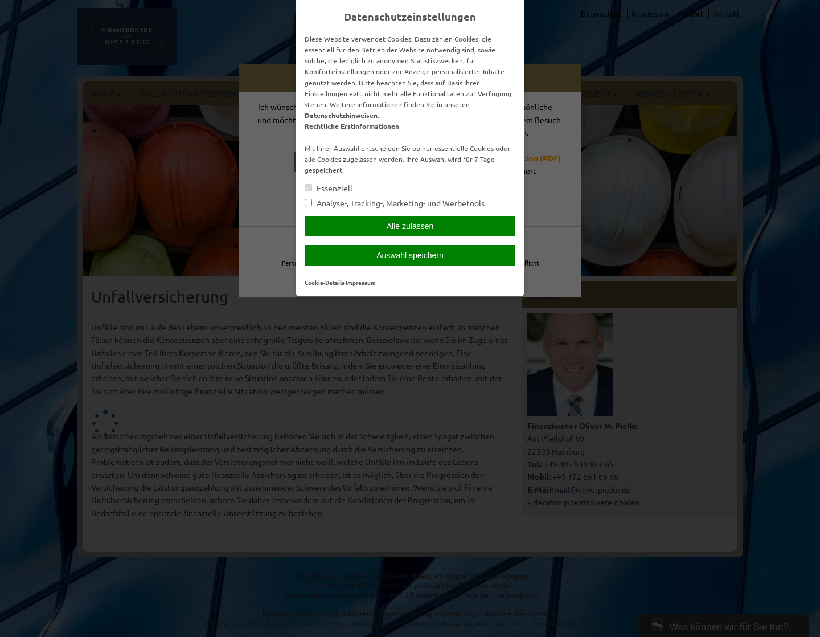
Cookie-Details (325, 282)
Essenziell (328, 188)
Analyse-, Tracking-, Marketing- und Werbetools (395, 203)
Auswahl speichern (410, 255)
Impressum (361, 282)
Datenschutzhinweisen (341, 115)
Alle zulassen (410, 226)
